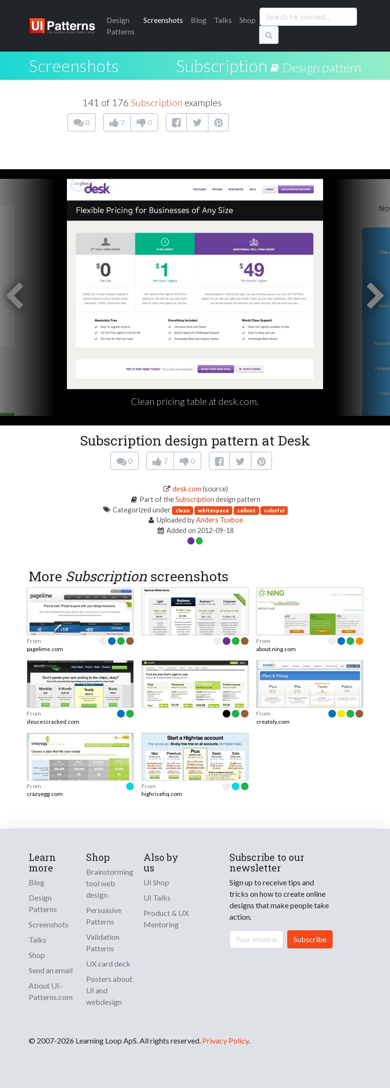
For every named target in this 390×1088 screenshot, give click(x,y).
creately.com (273, 721)
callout (246, 510)
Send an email (51, 970)
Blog (198, 19)
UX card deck (108, 963)
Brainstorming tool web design (109, 883)
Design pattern (321, 67)
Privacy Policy (225, 1040)
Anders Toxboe (219, 520)
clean (182, 510)
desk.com (187, 489)
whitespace (213, 510)
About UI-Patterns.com (51, 991)
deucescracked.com (53, 721)
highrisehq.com (161, 793)
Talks (223, 19)
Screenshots (163, 19)
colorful (274, 510)
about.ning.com (276, 649)
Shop (247, 19)
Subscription (221, 65)
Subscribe (309, 939)
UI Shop (156, 882)
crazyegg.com (45, 793)
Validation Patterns (102, 942)
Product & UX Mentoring (166, 918)
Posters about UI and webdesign (109, 990)
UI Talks (157, 897)
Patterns (121, 25)
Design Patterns (43, 903)
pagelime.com (45, 649)
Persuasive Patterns (103, 915)
